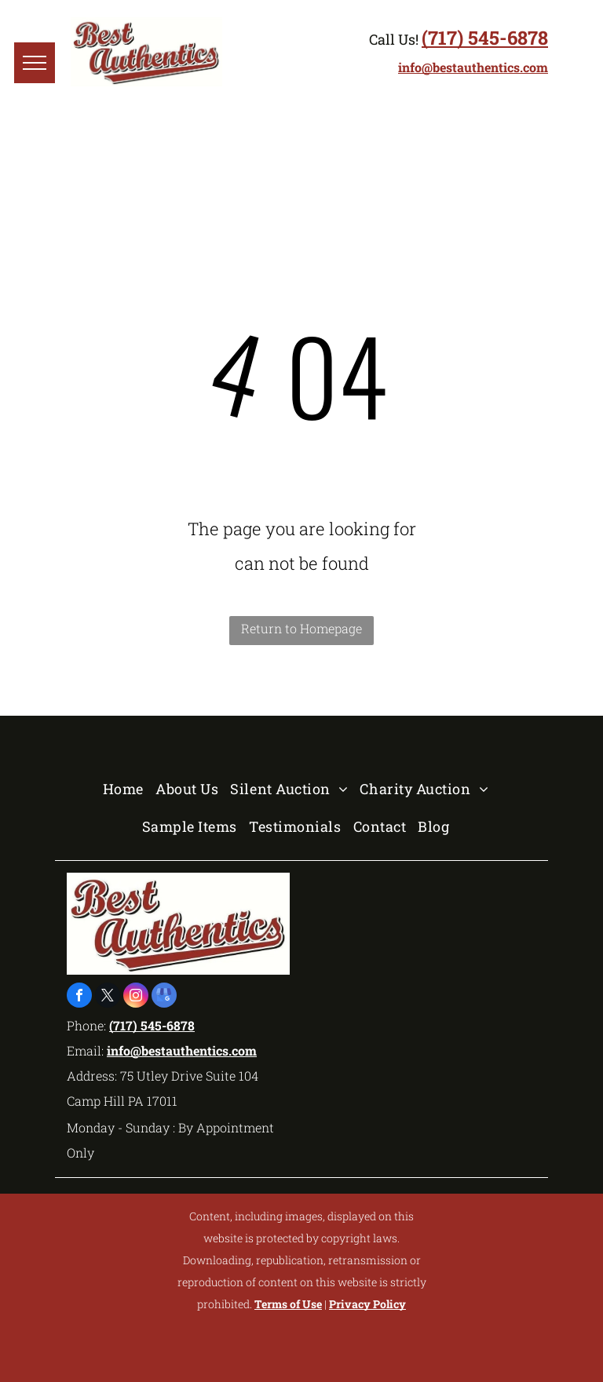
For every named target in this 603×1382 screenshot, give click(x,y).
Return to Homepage (301, 628)
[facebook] (79, 997)
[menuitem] (129, 789)
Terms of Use (288, 1303)
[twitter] (107, 997)
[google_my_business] (164, 997)
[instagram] (135, 997)
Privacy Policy (367, 1303)
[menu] (34, 62)
